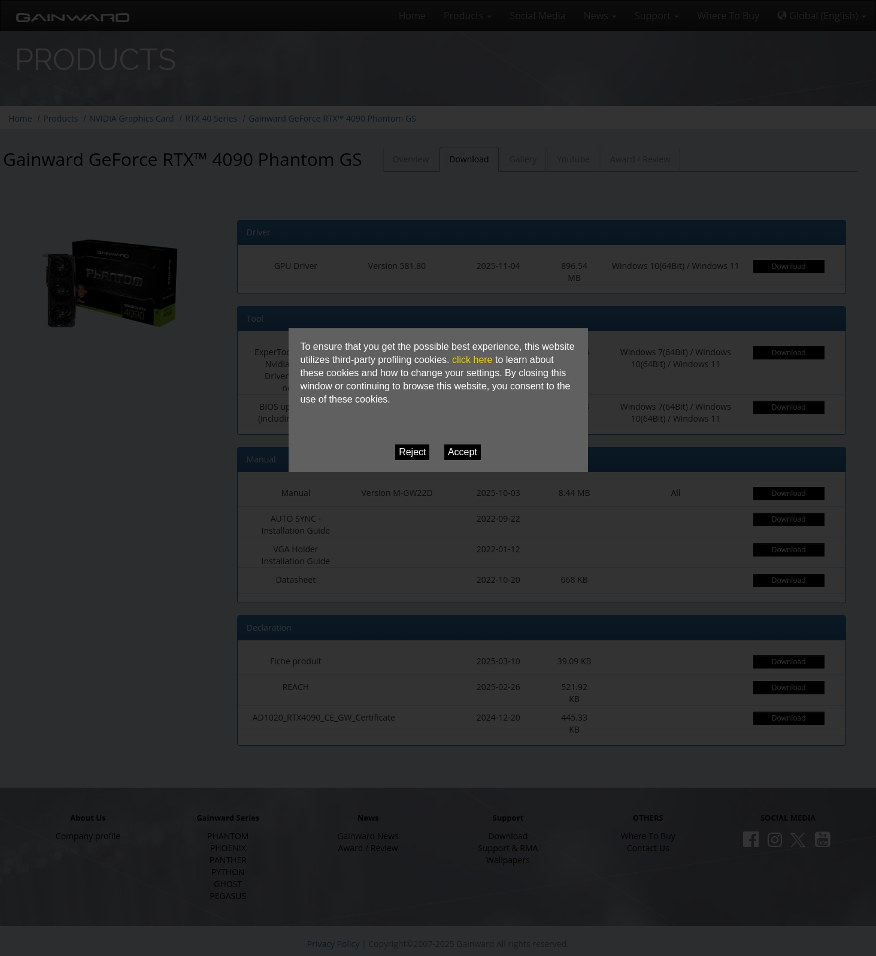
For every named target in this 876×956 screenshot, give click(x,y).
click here (472, 360)
